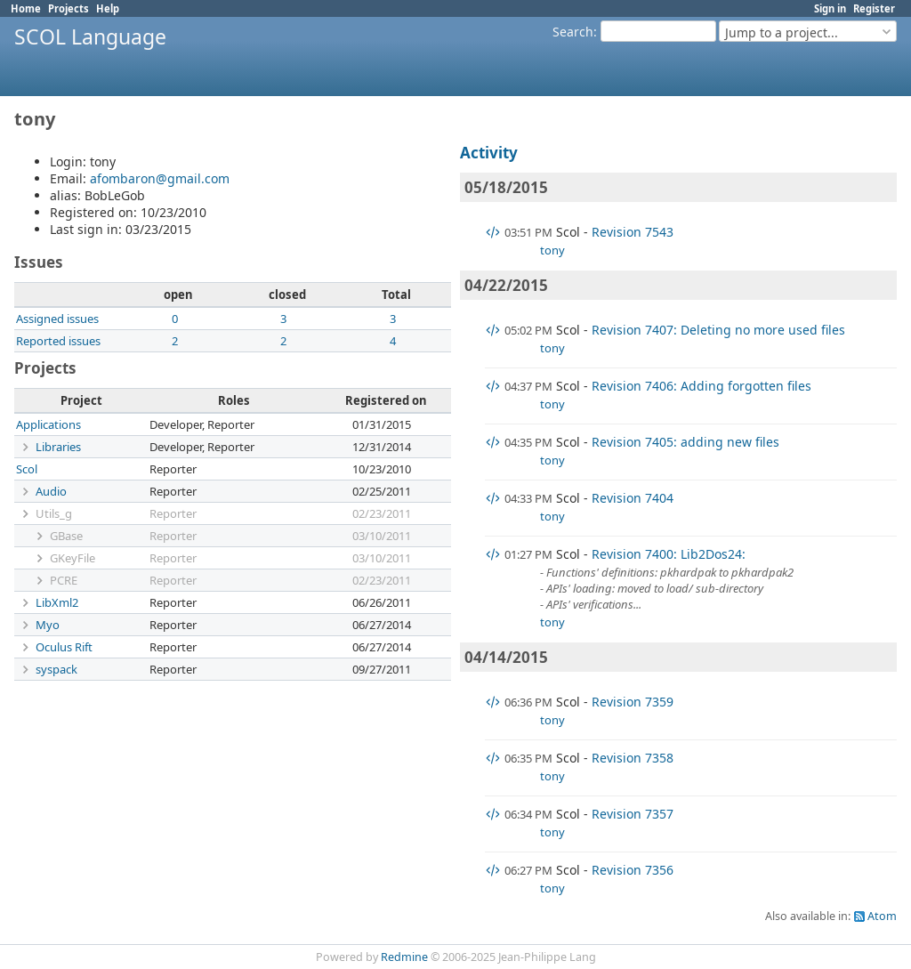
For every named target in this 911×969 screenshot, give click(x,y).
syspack (56, 669)
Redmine (404, 957)
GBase (66, 536)
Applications (48, 424)
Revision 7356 (632, 869)
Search (572, 31)
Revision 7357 (632, 813)
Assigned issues (57, 319)
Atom (882, 916)
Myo (48, 625)
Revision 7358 (632, 757)
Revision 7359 (632, 701)
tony (552, 250)
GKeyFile (72, 558)
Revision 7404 (632, 497)
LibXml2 (57, 602)
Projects (68, 8)
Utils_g (54, 513)
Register (874, 8)
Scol (26, 469)
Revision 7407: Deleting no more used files (718, 329)
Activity (489, 152)
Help (107, 8)
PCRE (63, 580)
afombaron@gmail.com (160, 178)
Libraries (58, 447)
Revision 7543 (632, 231)
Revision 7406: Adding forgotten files (701, 385)
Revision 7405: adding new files (685, 441)
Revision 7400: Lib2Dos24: (669, 553)
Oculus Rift (64, 647)
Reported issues (58, 341)
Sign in (830, 8)
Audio (51, 491)
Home (26, 8)
